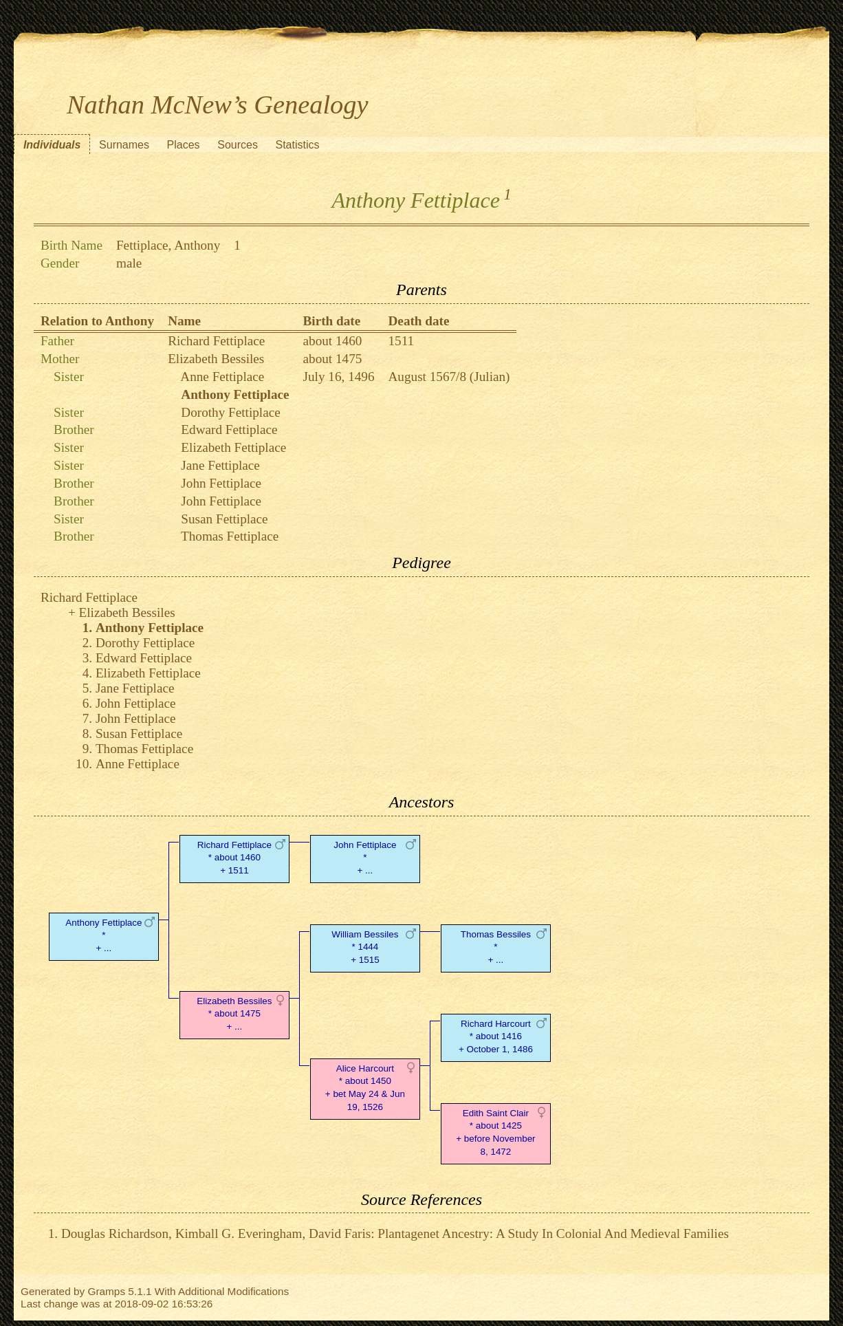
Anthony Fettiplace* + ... (103, 935)
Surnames (124, 145)
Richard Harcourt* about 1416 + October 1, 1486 (496, 1037)
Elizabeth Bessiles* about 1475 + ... (234, 1014)
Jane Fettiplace (220, 465)
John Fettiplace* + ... (364, 858)
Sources (237, 145)
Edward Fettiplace (229, 429)
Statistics (298, 145)
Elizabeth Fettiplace (233, 447)
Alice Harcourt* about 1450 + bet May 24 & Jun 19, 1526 (365, 1087)
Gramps (106, 1291)
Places (183, 145)
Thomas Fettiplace (229, 536)
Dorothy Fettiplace (230, 412)
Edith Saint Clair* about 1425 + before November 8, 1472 (495, 1132)
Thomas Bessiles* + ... (496, 947)
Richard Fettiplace (216, 341)
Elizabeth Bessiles (216, 358)
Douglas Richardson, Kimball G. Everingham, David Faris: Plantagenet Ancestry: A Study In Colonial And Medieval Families (395, 1233)
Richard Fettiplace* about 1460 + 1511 (234, 858)
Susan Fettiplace (224, 519)
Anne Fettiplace (222, 376)
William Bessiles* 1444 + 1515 (364, 947)
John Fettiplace (221, 483)
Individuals (52, 145)
